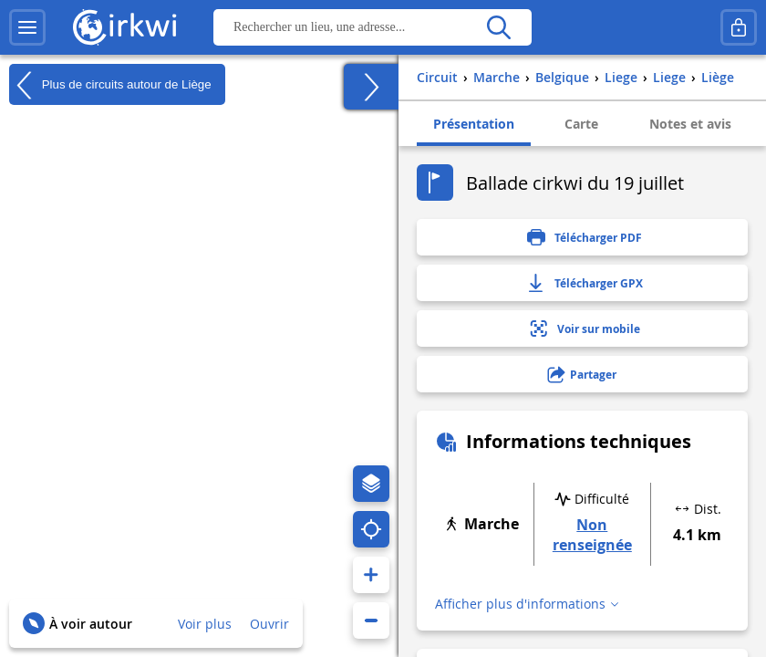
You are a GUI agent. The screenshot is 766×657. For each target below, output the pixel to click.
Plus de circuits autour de (110, 84)
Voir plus (205, 623)
